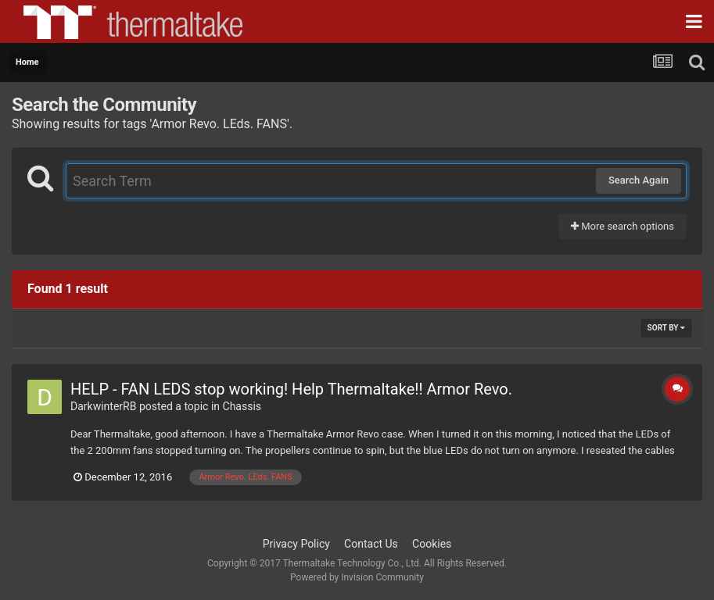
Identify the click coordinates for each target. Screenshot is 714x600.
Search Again (638, 180)
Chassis (242, 406)
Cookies (431, 544)
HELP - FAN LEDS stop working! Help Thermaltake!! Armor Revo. (291, 389)
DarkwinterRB (103, 406)
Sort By (666, 327)
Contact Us (371, 544)
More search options (622, 226)
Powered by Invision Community (357, 577)
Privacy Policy (296, 544)
